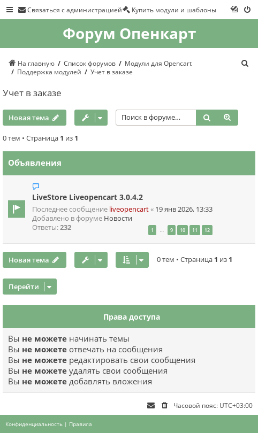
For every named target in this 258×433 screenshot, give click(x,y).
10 (182, 230)
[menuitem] (70, 9)
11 (195, 230)
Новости (118, 218)
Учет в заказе (32, 93)
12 (207, 230)
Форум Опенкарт (129, 34)
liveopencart (129, 209)
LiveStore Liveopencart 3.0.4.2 (87, 197)
